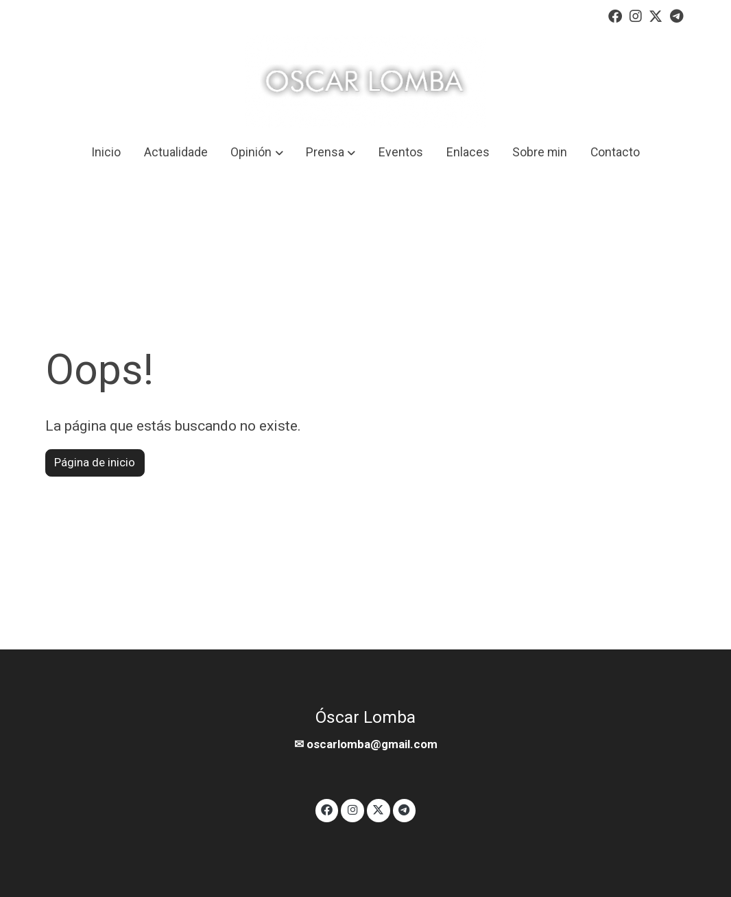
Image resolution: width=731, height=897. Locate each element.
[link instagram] (636, 15)
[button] (257, 152)
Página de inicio (94, 462)
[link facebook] (615, 15)
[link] (365, 81)
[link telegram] (677, 15)
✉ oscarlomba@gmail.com (366, 744)
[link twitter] (655, 15)
